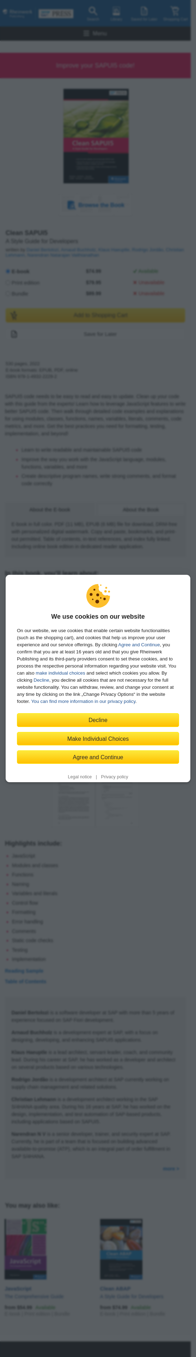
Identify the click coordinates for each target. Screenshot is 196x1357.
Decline (41, 680)
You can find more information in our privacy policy (83, 701)
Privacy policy (114, 776)
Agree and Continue (139, 644)
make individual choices (60, 673)
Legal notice (80, 776)
